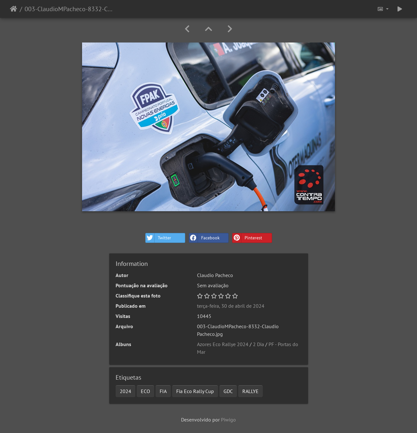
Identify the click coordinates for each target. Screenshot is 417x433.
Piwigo (228, 419)
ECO (145, 391)
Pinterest (247, 238)
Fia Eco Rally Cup (195, 391)
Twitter (158, 238)
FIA (163, 391)
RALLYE (250, 391)
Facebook (204, 238)
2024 (125, 391)
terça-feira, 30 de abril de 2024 (230, 306)
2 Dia (258, 344)
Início (13, 9)
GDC (228, 391)
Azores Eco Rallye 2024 (222, 344)
